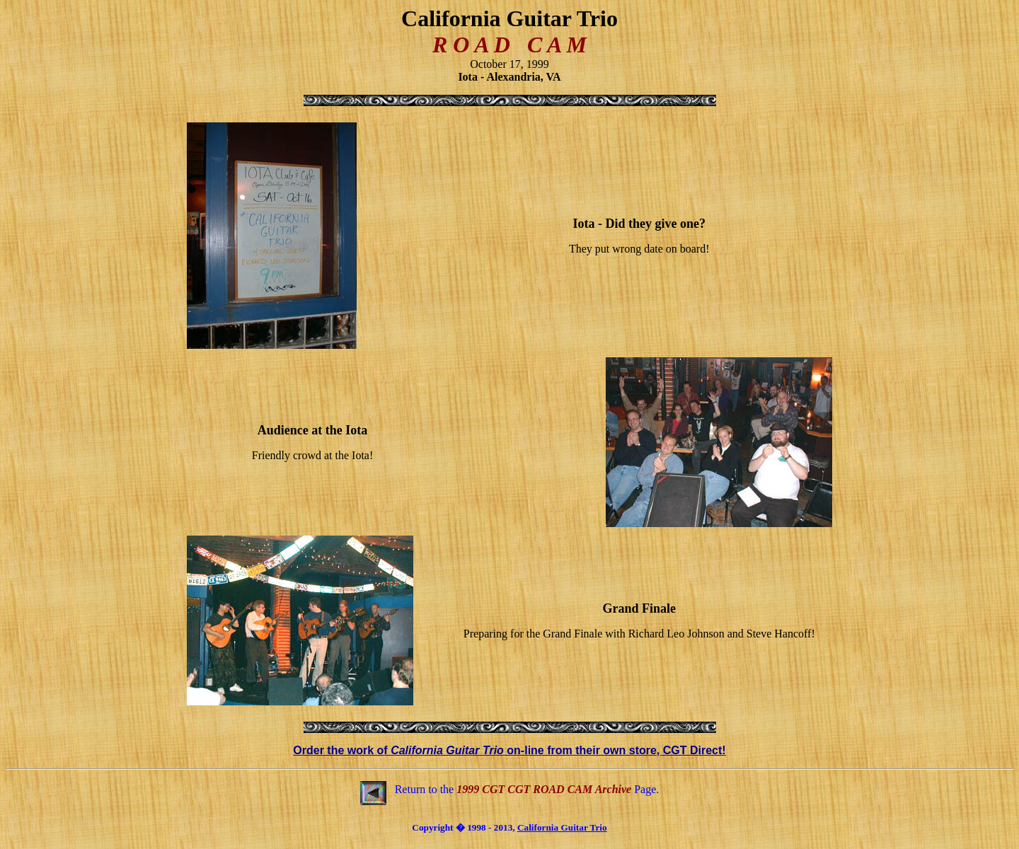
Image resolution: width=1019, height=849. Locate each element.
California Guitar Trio (562, 827)
